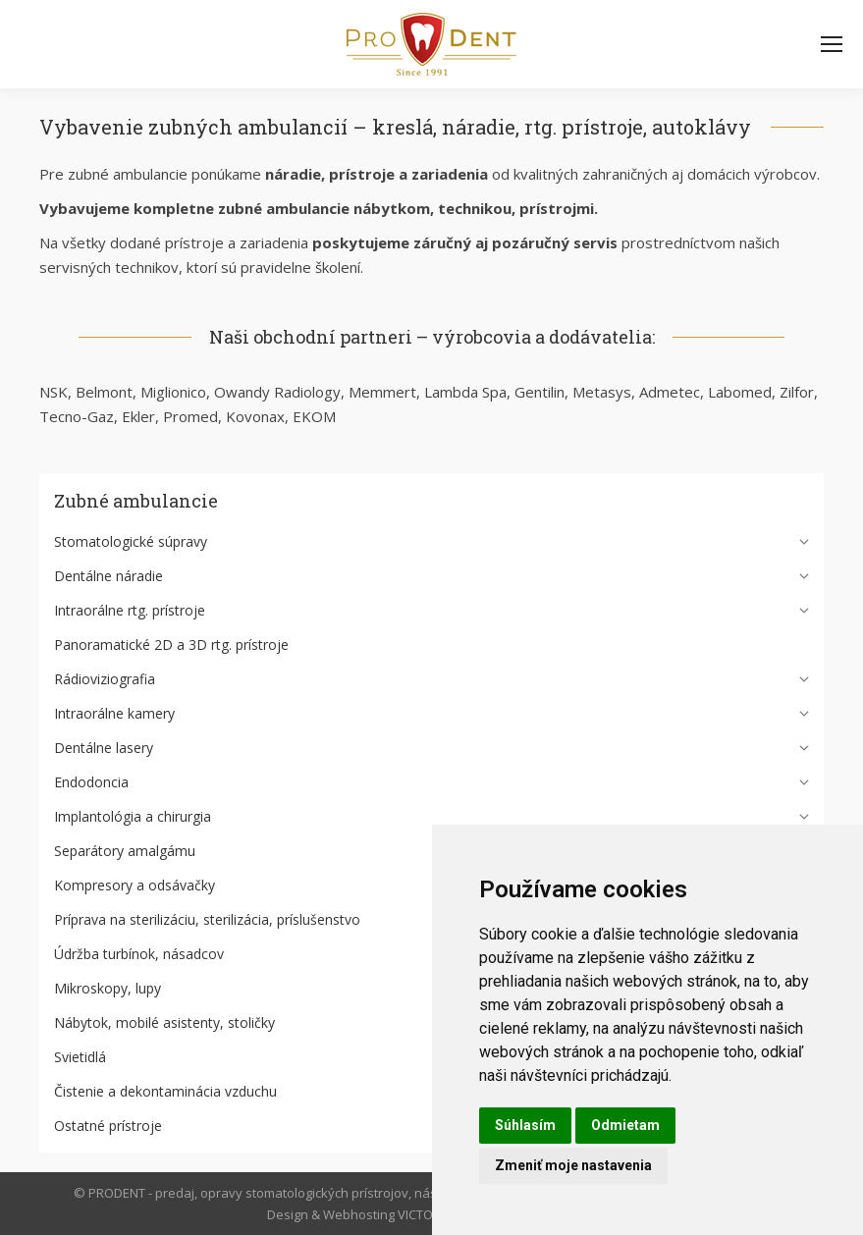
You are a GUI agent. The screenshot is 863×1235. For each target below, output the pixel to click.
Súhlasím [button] (525, 1125)
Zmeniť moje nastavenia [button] (573, 1165)
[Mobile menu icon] (831, 44)
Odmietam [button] (625, 1125)
